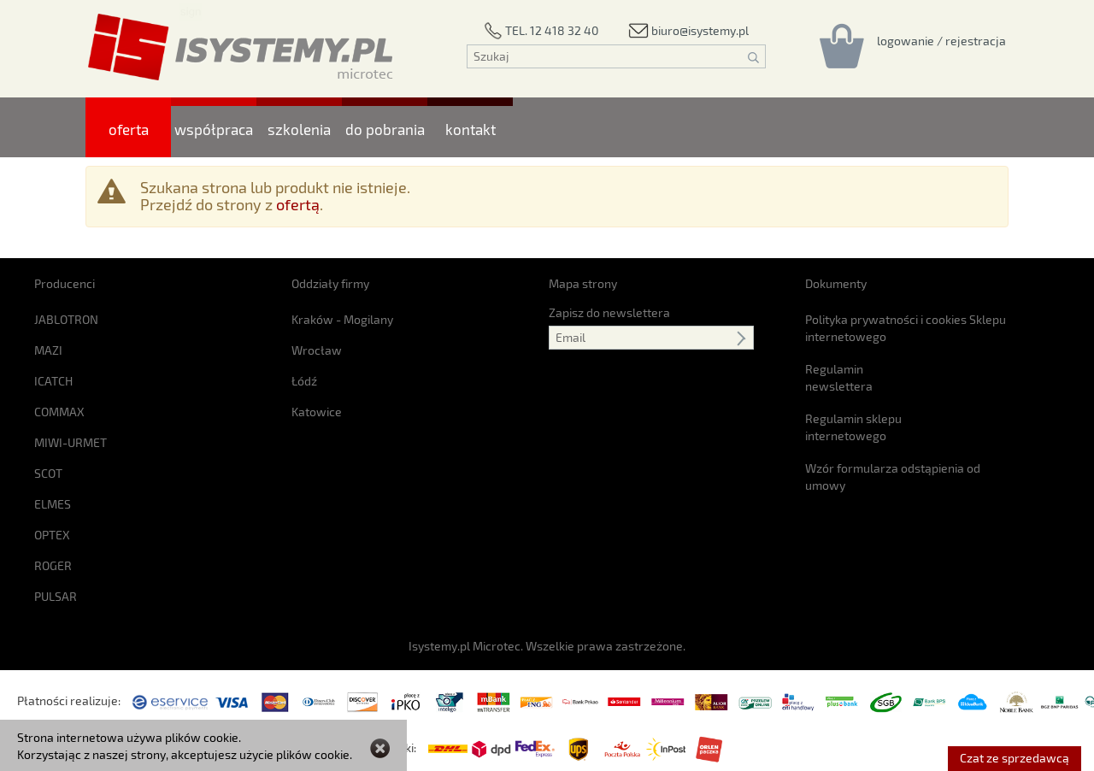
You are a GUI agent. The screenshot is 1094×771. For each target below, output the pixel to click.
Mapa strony (583, 283)
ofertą (298, 204)
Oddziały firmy (330, 283)
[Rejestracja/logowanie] (941, 40)
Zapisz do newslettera (609, 312)
